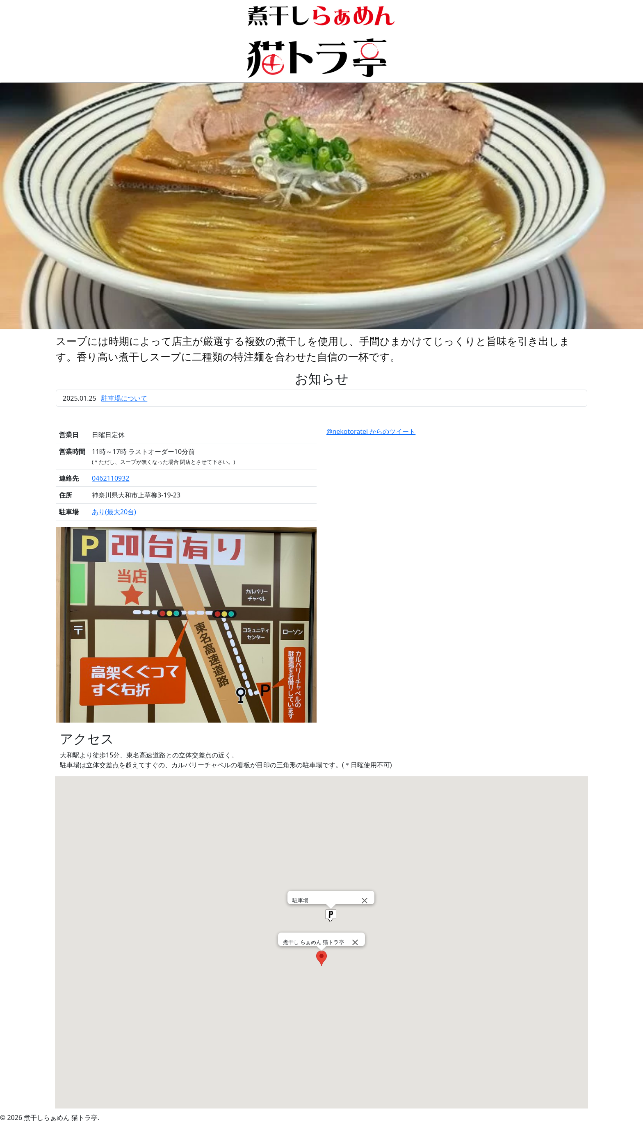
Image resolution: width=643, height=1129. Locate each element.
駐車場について (124, 398)
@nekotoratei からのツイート (370, 431)
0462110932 (111, 478)
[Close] (355, 942)
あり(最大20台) (114, 511)
